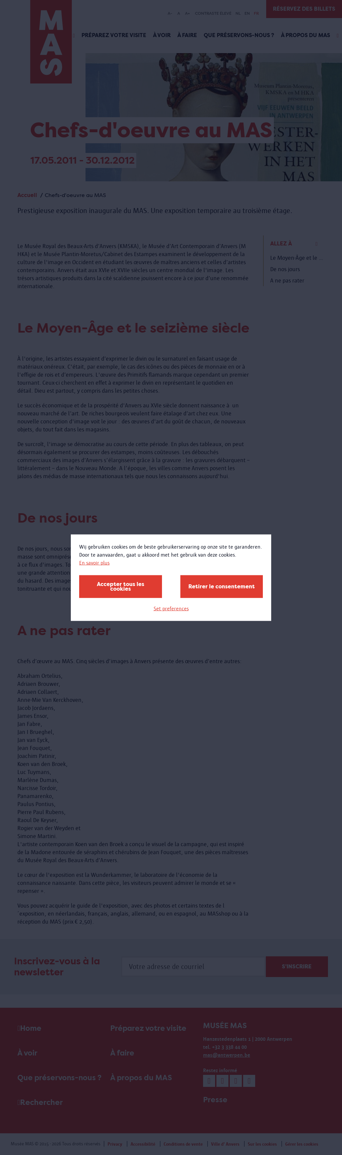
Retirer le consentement (221, 586)
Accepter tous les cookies (120, 586)
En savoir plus (94, 562)
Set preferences (171, 608)
